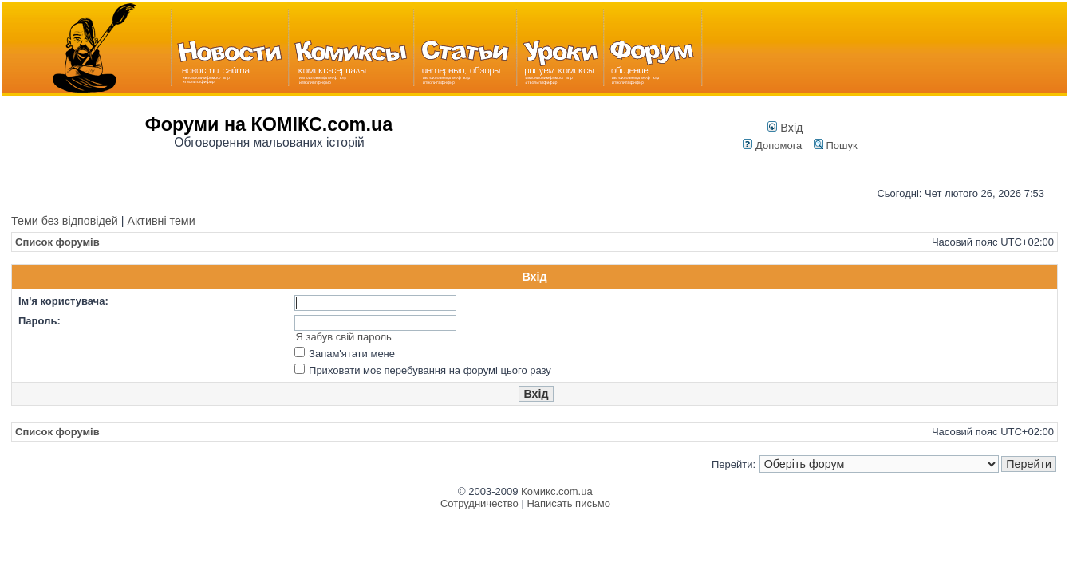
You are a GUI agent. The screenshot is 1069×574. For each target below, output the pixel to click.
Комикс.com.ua (557, 491)
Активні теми (161, 220)
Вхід (785, 127)
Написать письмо (568, 503)
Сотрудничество (479, 503)
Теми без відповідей (64, 220)
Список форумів (57, 242)
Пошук (836, 145)
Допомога (772, 145)
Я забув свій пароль (343, 337)
